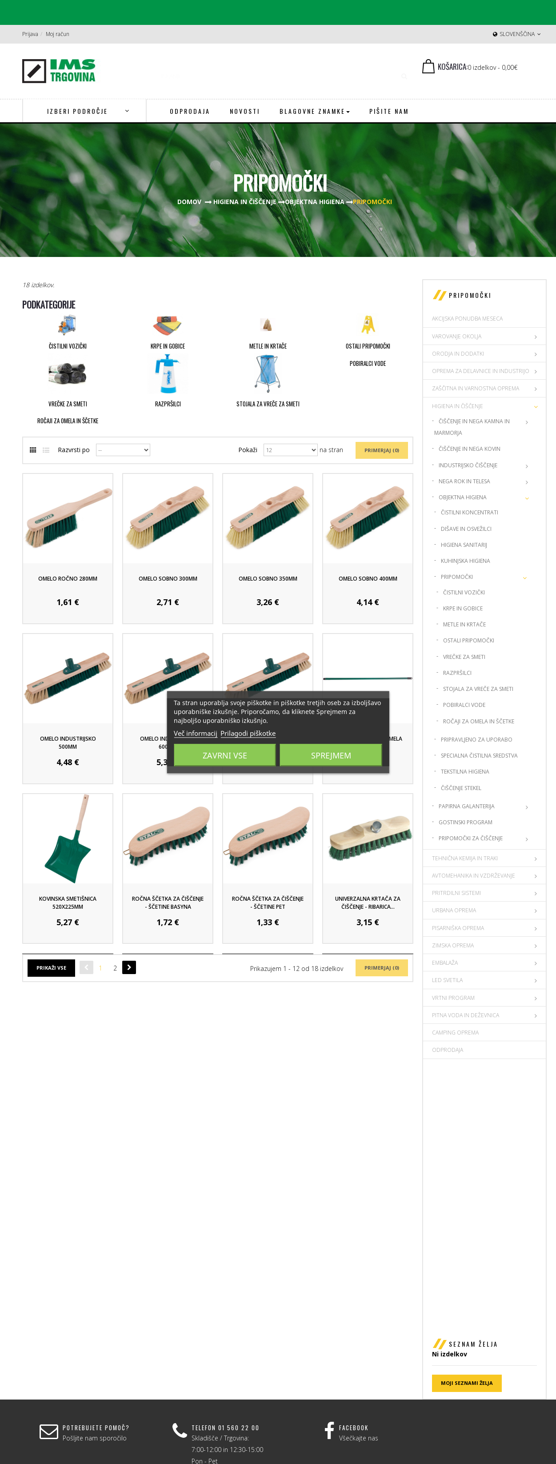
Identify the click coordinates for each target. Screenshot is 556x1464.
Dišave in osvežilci (466, 529)
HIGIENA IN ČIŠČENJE (457, 406)
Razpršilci (168, 403)
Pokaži (247, 449)
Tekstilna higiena (465, 771)
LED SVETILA (447, 980)
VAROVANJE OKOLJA (456, 336)
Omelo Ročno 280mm (67, 578)
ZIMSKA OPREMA (453, 945)
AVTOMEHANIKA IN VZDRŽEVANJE (473, 875)
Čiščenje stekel (461, 788)
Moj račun (57, 34)
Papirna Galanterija (467, 806)
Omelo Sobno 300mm (168, 578)
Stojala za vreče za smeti (268, 403)
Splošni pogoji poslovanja (472, 1324)
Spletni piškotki (457, 1348)
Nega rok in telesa (464, 481)
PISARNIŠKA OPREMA (458, 928)
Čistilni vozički (68, 345)
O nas (444, 1301)
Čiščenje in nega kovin (469, 449)
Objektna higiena (463, 497)
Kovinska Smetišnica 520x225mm (67, 902)
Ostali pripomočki (368, 345)
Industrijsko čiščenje (468, 465)
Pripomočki (457, 577)
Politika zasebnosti (462, 1336)
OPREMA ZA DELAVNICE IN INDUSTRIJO (480, 371)
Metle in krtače (268, 345)
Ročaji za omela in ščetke (67, 420)
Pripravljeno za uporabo (476, 739)
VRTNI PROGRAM (453, 998)
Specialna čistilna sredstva (479, 755)
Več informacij (195, 732)
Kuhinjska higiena (465, 561)
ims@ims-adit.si (331, 1348)
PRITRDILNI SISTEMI (456, 893)
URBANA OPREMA (454, 910)
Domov (189, 201)
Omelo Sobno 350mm (268, 578)
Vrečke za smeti (67, 403)
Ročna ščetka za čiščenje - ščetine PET (268, 902)
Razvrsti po (74, 449)
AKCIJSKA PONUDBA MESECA (467, 318)
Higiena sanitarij (464, 545)
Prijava (30, 34)
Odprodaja (447, 1050)
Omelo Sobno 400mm (368, 578)
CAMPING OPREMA (455, 1032)
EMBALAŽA (445, 963)
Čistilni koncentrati (469, 512)
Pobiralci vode (368, 363)
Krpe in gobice (168, 345)
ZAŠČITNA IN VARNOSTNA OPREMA (475, 388)
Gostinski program (465, 822)
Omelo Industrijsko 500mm (68, 742)
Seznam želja (473, 1091)
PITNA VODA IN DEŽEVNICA (465, 1015)
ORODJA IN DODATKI (458, 353)
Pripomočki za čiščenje (471, 838)
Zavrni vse (225, 755)
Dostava (447, 1312)
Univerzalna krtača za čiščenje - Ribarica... (367, 902)
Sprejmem (331, 755)
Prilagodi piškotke (248, 732)
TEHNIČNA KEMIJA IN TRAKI (465, 858)
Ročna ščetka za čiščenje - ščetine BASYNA (168, 902)
